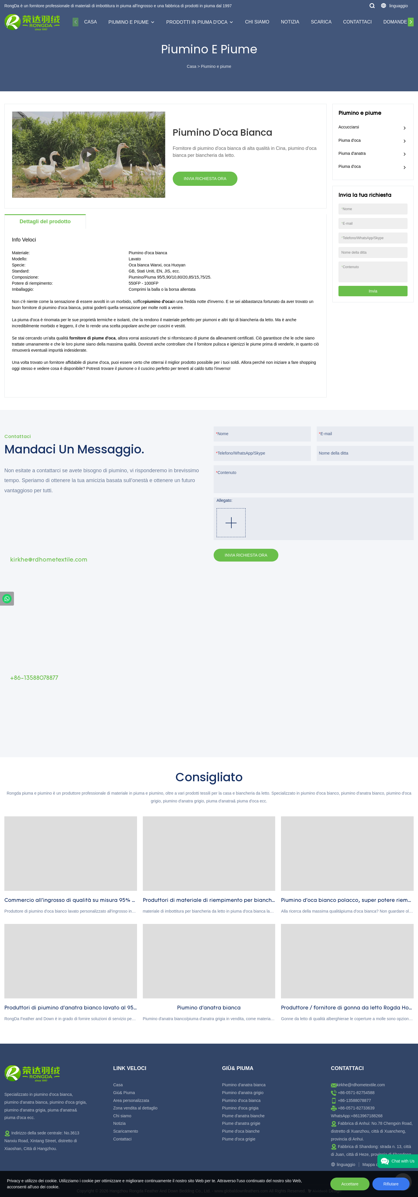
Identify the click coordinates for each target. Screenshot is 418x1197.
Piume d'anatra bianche (243, 1116)
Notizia (290, 21)
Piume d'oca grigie (238, 1139)
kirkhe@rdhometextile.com (361, 1084)
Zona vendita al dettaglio (135, 1108)
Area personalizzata (131, 1100)
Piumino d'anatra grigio (243, 1092)
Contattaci (357, 21)
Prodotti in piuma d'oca (197, 22)
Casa (90, 21)
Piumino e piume (129, 22)
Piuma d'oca (349, 140)
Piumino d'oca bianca (241, 1100)
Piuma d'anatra (352, 153)
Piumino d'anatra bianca (244, 1084)
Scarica (321, 21)
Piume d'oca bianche (241, 1131)
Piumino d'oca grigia (240, 1108)
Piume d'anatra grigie (241, 1123)
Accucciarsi (348, 127)
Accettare (349, 1184)
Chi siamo (257, 21)
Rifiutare (391, 1184)
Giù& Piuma (124, 1092)
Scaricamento (125, 1131)
